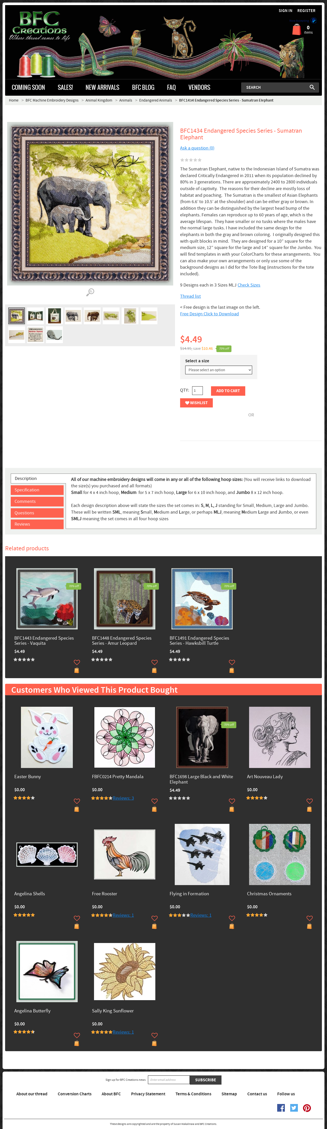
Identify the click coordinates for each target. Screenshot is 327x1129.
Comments (25, 501)
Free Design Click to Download (209, 314)
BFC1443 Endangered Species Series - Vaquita (44, 641)
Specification (27, 490)
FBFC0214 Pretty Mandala (118, 777)
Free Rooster (104, 894)
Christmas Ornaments (269, 894)
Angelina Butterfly (32, 1011)
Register (306, 11)
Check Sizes (249, 285)
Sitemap (229, 1094)
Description (26, 478)
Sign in (286, 11)
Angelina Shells (29, 894)
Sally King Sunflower (113, 1011)
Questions (24, 513)
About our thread (32, 1094)
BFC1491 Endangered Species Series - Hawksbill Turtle (199, 641)
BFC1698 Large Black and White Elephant (201, 779)
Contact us (257, 1094)
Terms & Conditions (193, 1094)
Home (13, 100)
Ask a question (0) (197, 148)
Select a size (197, 361)
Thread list (190, 296)
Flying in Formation (189, 894)
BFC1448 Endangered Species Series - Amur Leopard (121, 641)
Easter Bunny (27, 777)
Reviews (22, 524)
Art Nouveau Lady (265, 777)
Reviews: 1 (123, 915)
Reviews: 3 (123, 798)
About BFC (111, 1094)
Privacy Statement (148, 1094)
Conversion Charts (74, 1094)
